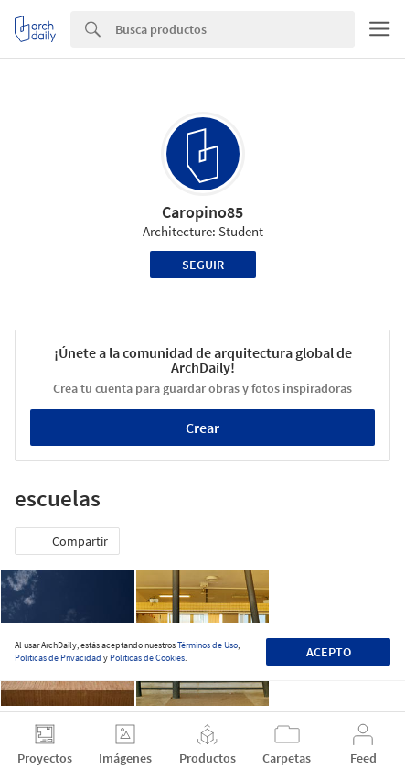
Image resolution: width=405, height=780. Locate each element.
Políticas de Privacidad (58, 658)
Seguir (203, 264)
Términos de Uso (207, 645)
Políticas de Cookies (147, 658)
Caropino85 (202, 211)
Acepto (328, 652)
